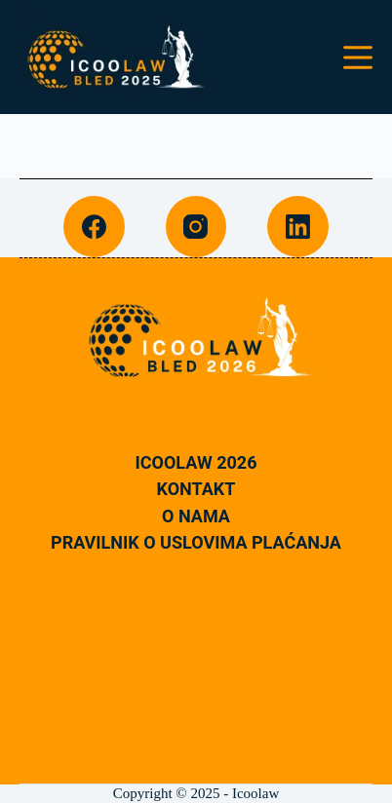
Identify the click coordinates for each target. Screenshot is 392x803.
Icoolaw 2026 (196, 463)
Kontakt (196, 489)
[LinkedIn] (298, 226)
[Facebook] (94, 226)
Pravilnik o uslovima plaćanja (196, 543)
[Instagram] (196, 226)
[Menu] (357, 57)
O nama (196, 516)
